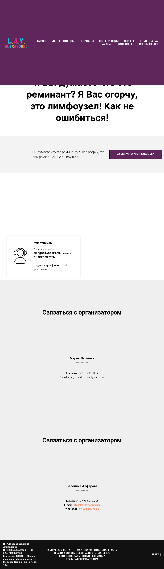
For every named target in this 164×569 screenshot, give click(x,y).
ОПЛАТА (129, 41)
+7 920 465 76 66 (88, 501)
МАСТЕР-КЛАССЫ (63, 41)
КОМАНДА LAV (149, 41)
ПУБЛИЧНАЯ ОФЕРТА (58, 550)
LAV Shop (106, 44)
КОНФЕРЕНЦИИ (109, 41)
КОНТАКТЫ (125, 44)
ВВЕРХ (156, 554)
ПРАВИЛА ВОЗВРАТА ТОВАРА (82, 559)
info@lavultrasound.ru (86, 505)
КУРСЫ (41, 41)
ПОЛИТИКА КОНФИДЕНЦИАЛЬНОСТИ (97, 550)
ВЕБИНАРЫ (87, 41)
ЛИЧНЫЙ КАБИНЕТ (149, 44)
